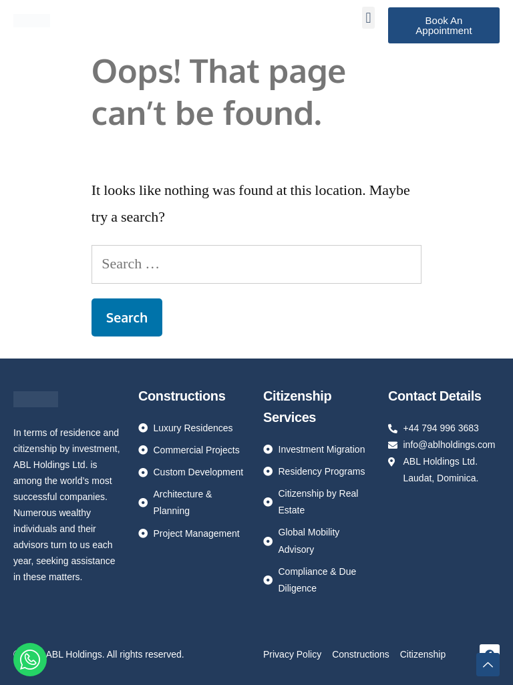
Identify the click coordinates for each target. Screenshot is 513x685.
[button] (368, 18)
